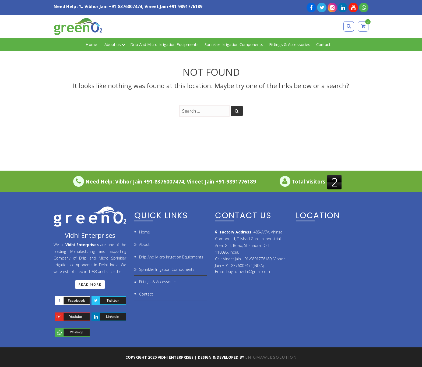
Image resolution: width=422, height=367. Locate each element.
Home (144, 232)
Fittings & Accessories (158, 281)
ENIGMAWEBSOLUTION (271, 357)
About (144, 244)
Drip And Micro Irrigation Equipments (171, 257)
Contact (146, 294)
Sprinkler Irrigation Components (166, 269)
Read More (90, 284)
